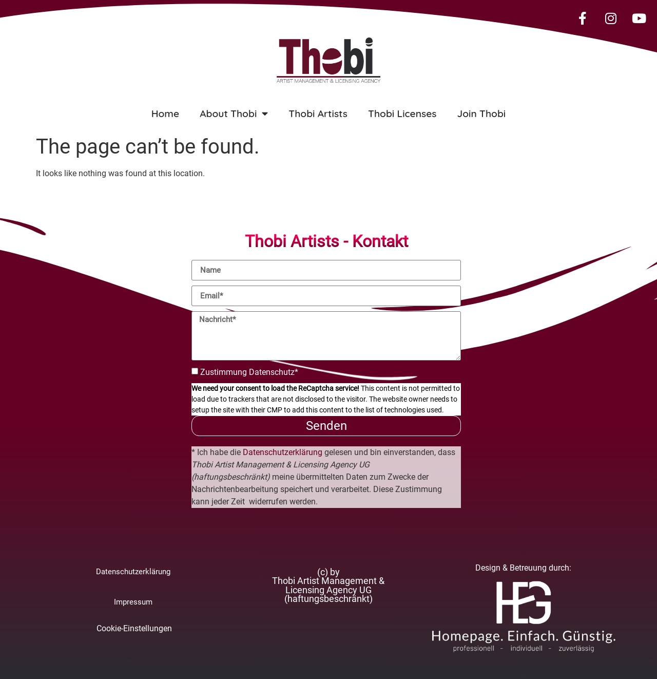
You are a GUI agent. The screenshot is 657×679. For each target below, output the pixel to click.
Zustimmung (249, 372)
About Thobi (234, 113)
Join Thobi (481, 113)
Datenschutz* (273, 372)
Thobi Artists (317, 113)
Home (165, 113)
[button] (328, 586)
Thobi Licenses (402, 113)
